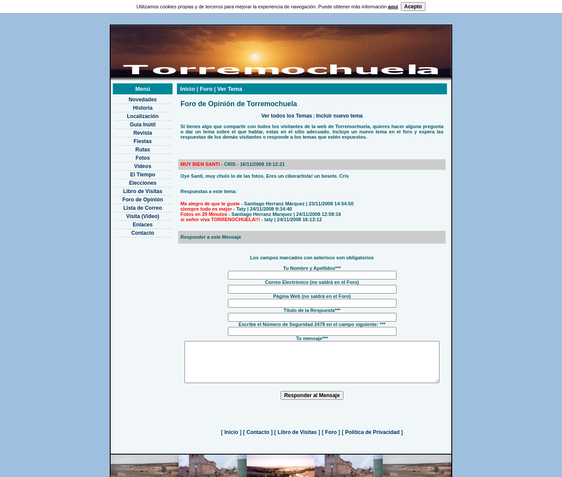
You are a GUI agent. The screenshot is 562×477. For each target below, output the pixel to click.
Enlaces (131, 214)
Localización (131, 105)
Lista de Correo (131, 197)
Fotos (131, 147)
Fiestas (131, 130)
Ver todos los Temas (286, 105)
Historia (131, 97)
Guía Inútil (131, 114)
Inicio (231, 429)
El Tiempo (131, 164)
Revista (131, 122)
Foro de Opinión (131, 189)
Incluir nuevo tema (339, 105)
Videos (131, 155)
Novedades (131, 89)
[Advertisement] (131, 270)
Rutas (131, 139)
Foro (331, 429)
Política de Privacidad (372, 429)
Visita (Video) (131, 205)
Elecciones (131, 172)
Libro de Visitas (131, 180)
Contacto (131, 222)
